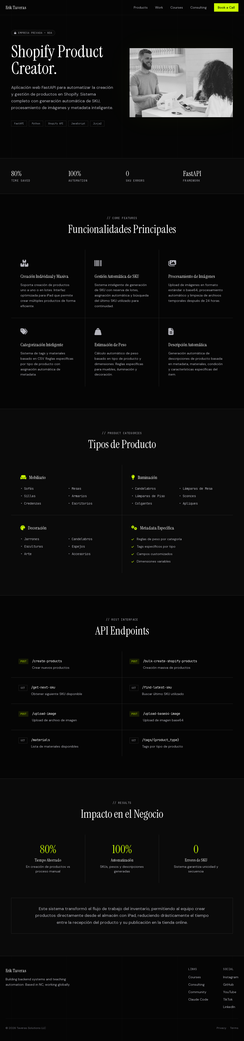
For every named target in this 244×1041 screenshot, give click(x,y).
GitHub (228, 984)
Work (159, 7)
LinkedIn (229, 1007)
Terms (234, 1028)
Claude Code (198, 999)
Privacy (221, 1028)
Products (141, 7)
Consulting (198, 7)
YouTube (229, 992)
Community (197, 992)
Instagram (230, 977)
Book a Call (226, 7)
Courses (176, 7)
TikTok (228, 999)
